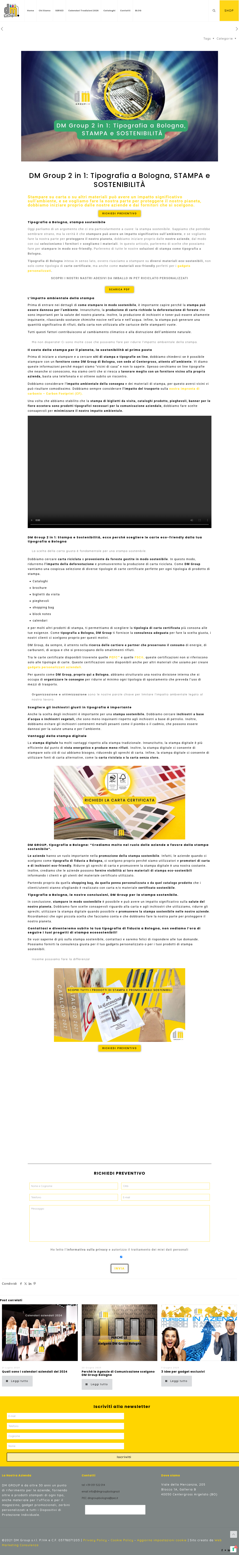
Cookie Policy (122, 1540)
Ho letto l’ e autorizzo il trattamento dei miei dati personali (119, 1249)
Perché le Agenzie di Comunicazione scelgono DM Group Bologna (118, 1373)
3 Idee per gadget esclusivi (183, 1372)
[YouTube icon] (225, 1550)
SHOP (229, 10)
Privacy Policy (95, 1540)
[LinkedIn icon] (229, 1550)
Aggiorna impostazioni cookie (162, 1540)
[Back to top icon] (233, 1534)
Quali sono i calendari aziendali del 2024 (34, 1372)
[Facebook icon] (222, 1550)
